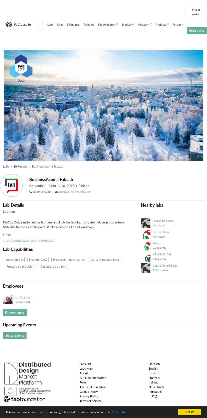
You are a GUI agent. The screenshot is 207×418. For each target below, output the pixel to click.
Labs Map (86, 368)
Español (154, 373)
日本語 (153, 396)
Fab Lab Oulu (161, 232)
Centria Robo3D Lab (165, 265)
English (153, 368)
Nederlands (156, 387)
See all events (14, 335)
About (84, 373)
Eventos (127, 24)
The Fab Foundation (93, 387)
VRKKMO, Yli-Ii (162, 254)
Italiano (154, 382)
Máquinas (73, 24)
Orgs (60, 24)
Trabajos (88, 24)
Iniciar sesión (196, 12)
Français (154, 377)
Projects (162, 24)
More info (118, 412)
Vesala (156, 243)
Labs (50, 24)
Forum (177, 24)
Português (155, 391)
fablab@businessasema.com (74, 191)
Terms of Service (91, 401)
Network (145, 24)
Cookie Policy (89, 391)
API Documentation (93, 377)
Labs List (85, 364)
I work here (14, 312)
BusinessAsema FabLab (47, 166)
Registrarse (196, 30)
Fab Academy (108, 24)
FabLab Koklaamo (163, 220)
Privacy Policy (89, 396)
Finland (21, 166)
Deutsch (154, 364)
